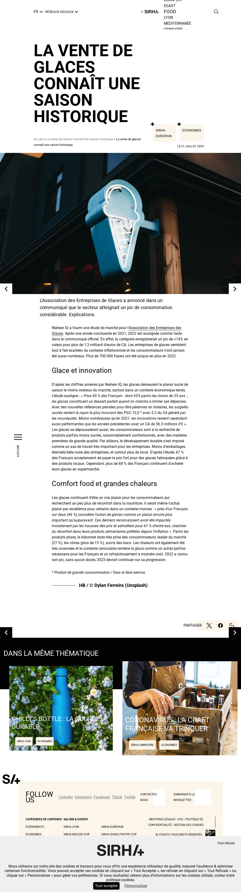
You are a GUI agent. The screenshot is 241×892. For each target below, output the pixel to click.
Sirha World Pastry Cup (119, 834)
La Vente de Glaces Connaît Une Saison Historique (79, 139)
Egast (170, 6)
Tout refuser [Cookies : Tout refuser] (226, 843)
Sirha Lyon (71, 826)
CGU (180, 819)
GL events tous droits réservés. (179, 834)
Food (170, 12)
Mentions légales (162, 819)
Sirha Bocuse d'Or (76, 834)
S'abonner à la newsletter (184, 797)
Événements (35, 826)
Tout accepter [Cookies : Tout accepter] (106, 886)
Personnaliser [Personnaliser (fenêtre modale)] (136, 886)
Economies (191, 130)
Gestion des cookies (189, 825)
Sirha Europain (164, 133)
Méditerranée (177, 23)
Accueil (39, 139)
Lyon (168, 17)
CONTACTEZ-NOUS (148, 797)
